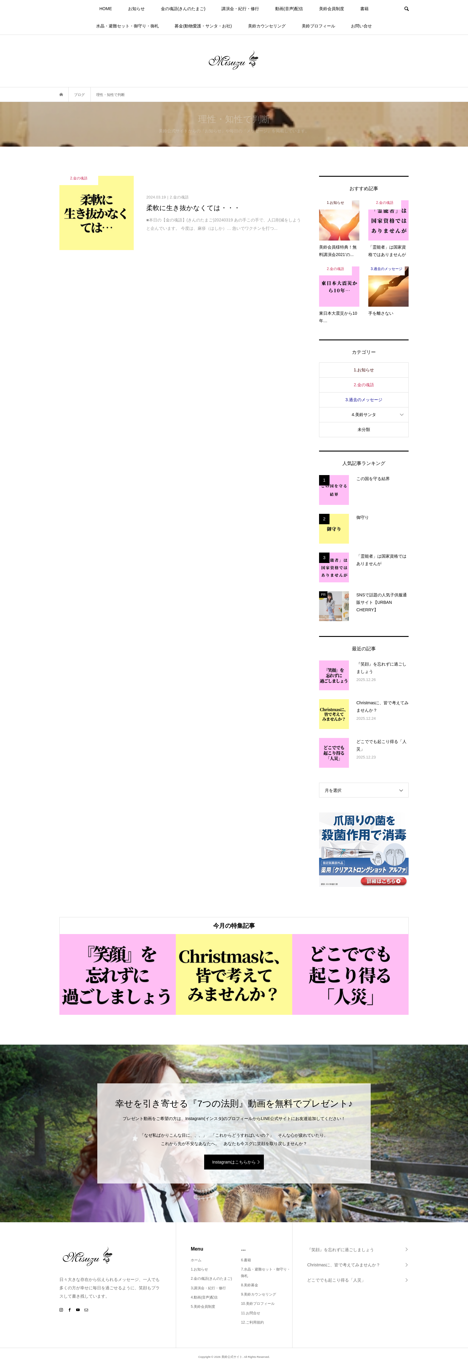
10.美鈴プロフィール (258, 1304)
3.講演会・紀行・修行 (208, 1288)
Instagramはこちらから (234, 1162)
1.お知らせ (364, 369)
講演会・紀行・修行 (240, 8)
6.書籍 (246, 1260)
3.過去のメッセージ (363, 399)
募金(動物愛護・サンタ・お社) (203, 26)
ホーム (196, 1260)
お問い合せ (361, 26)
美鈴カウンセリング (267, 26)
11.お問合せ (250, 1313)
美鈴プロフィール (318, 26)
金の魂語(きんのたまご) (183, 8)
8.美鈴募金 (249, 1285)
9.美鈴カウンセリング (258, 1294)
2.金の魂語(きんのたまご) (211, 1278)
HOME (105, 8)
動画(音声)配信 (289, 8)
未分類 (364, 429)
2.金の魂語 (364, 384)
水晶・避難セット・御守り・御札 (127, 26)
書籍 (364, 8)
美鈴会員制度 (331, 8)
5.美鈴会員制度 (203, 1306)
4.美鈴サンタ (364, 414)
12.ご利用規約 (252, 1322)
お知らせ (136, 8)
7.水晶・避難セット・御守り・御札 (265, 1272)
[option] (117, 974)
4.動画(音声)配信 (204, 1297)
